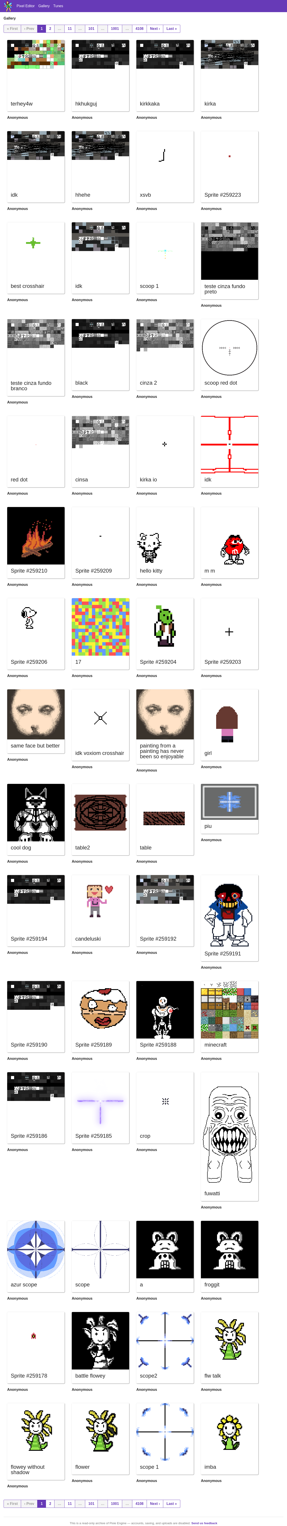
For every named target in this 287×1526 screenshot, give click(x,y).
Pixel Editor (26, 6)
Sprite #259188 (158, 1045)
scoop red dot (220, 383)
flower (82, 1467)
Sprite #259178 (29, 1376)
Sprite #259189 (93, 1045)
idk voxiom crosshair (99, 753)
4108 (139, 29)
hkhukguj (86, 104)
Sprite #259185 (93, 1136)
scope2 (148, 1376)
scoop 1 (149, 286)
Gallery (44, 6)
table (146, 848)
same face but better (35, 746)
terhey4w (22, 104)
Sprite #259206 (29, 662)
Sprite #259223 (222, 195)
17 (78, 662)
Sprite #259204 (158, 662)
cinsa (81, 479)
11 (70, 29)
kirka (210, 104)
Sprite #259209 (93, 571)
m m (209, 571)
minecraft (215, 1045)
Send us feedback (204, 1523)
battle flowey (90, 1376)
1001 (115, 29)
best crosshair (27, 286)
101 (91, 29)
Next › (155, 29)
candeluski (88, 939)
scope (82, 1284)
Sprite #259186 (29, 1136)
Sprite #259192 (158, 939)
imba (210, 1467)
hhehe (82, 195)
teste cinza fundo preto (224, 289)
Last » (171, 29)
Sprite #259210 (29, 571)
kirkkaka (150, 104)
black (81, 383)
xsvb (145, 195)
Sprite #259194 (29, 939)
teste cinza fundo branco (31, 385)
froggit (212, 1284)
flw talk (212, 1376)
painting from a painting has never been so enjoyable (162, 751)
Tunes (58, 6)
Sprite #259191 (222, 953)
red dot (19, 479)
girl (208, 753)
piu (208, 826)
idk (14, 195)
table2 (82, 848)
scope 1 (149, 1467)
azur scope (24, 1284)
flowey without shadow (28, 1469)
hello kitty (151, 571)
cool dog (21, 848)
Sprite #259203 (222, 662)
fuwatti (212, 1193)
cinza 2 (148, 383)
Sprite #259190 (29, 1045)
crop (145, 1136)
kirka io (148, 479)
